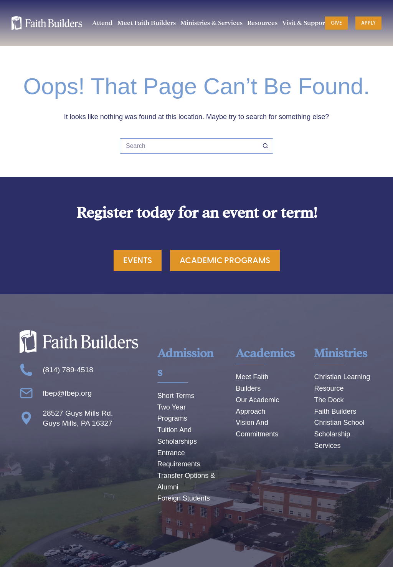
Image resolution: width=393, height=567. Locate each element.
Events (137, 260)
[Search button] (265, 146)
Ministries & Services (211, 23)
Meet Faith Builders (146, 23)
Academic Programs (225, 260)
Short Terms (176, 396)
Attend (102, 23)
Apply (368, 23)
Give (336, 23)
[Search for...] (189, 146)
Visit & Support (304, 23)
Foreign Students (183, 498)
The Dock (328, 400)
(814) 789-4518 (68, 370)
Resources (262, 23)
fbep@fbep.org (67, 393)
